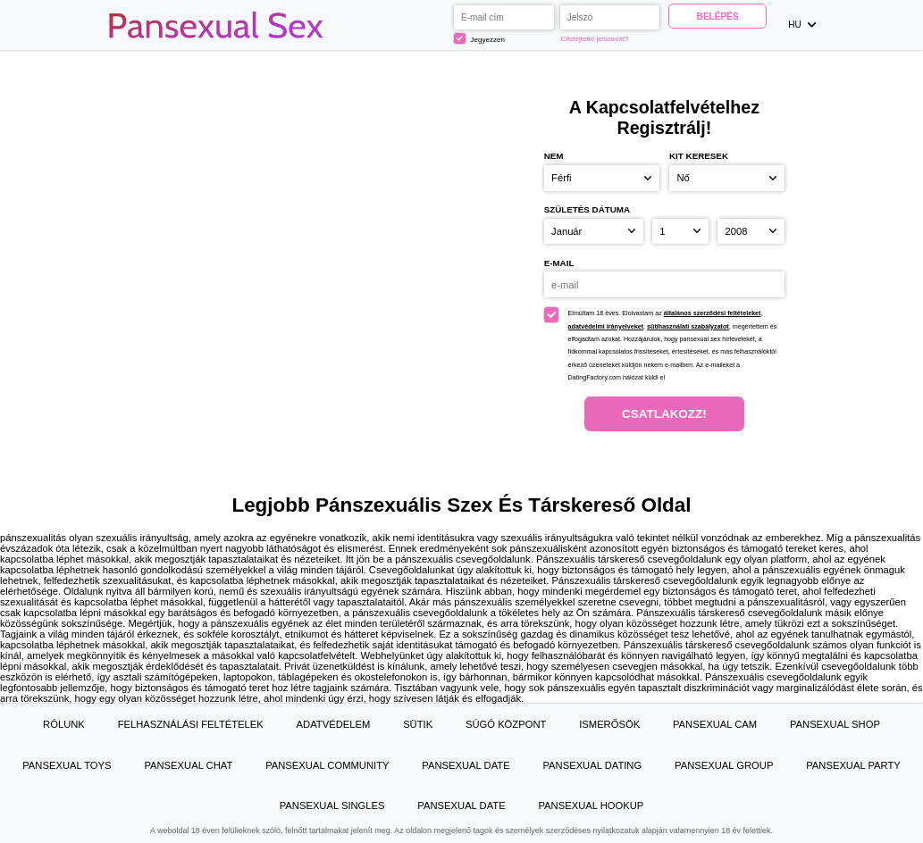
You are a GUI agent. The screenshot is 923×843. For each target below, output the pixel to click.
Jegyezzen (479, 38)
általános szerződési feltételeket (712, 313)
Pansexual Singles (332, 805)
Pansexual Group (724, 765)
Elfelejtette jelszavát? (595, 39)
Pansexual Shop (835, 724)
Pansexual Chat (188, 765)
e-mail (559, 263)
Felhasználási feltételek (191, 724)
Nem (554, 156)
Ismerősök (609, 724)
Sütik (417, 724)
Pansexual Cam (715, 724)
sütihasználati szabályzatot (688, 326)
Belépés (718, 16)
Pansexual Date (465, 765)
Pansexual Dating (592, 765)
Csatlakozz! (664, 414)
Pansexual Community (327, 765)
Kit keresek (698, 156)
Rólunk (64, 724)
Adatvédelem (334, 724)
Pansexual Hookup (590, 805)
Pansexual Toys (66, 765)
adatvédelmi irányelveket (606, 326)
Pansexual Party (853, 765)
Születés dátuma (587, 209)
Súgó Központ (506, 724)
